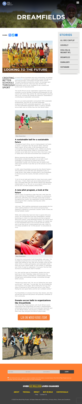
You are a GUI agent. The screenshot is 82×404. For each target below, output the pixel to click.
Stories (66, 35)
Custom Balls (62, 392)
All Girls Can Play (67, 40)
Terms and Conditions (64, 399)
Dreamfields (18, 79)
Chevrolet (64, 45)
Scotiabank (64, 67)
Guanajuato (65, 62)
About (16, 392)
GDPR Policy (44, 399)
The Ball (26, 392)
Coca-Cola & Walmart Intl (65, 51)
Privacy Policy (53, 399)
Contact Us (43, 394)
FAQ (36, 394)
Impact (36, 392)
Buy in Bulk (48, 392)
